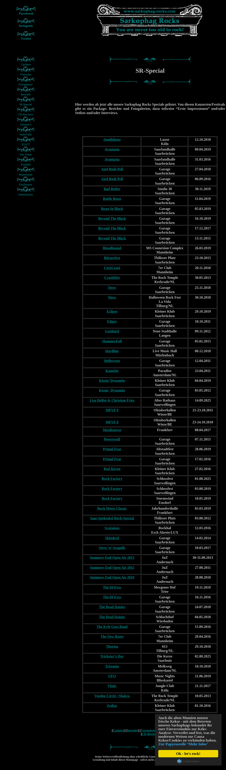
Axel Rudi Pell (112, 169)
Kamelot (112, 371)
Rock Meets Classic (112, 508)
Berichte (132, 730)
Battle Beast (112, 199)
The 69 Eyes (112, 587)
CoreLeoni (112, 268)
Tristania (112, 666)
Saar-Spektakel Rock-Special (112, 518)
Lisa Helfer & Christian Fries (112, 400)
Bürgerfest (112, 258)
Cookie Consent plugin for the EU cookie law (188, 761)
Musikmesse (112, 430)
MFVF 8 (112, 422)
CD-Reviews (150, 734)
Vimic (112, 686)
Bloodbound (112, 248)
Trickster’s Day (112, 656)
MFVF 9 (112, 410)
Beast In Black (112, 209)
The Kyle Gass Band (112, 627)
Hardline (112, 351)
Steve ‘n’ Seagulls (112, 548)
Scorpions (112, 528)
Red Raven (112, 469)
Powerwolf (112, 439)
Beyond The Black (112, 218)
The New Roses (112, 636)
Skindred (112, 538)
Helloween (112, 361)
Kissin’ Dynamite (112, 380)
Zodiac (112, 706)
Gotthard (112, 331)
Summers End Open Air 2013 (112, 557)
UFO (112, 676)
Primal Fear (112, 449)
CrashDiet (112, 277)
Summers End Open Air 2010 (112, 577)
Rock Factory (112, 478)
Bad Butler (112, 189)
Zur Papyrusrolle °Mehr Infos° (183, 744)
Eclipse (112, 311)
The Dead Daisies (112, 607)
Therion (112, 646)
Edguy (112, 321)
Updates (118, 730)
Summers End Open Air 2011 (112, 567)
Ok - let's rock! (188, 754)
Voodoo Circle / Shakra (112, 696)
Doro (112, 288)
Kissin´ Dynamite (112, 390)
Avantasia (112, 149)
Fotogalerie (148, 730)
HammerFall (112, 341)
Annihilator (112, 139)
